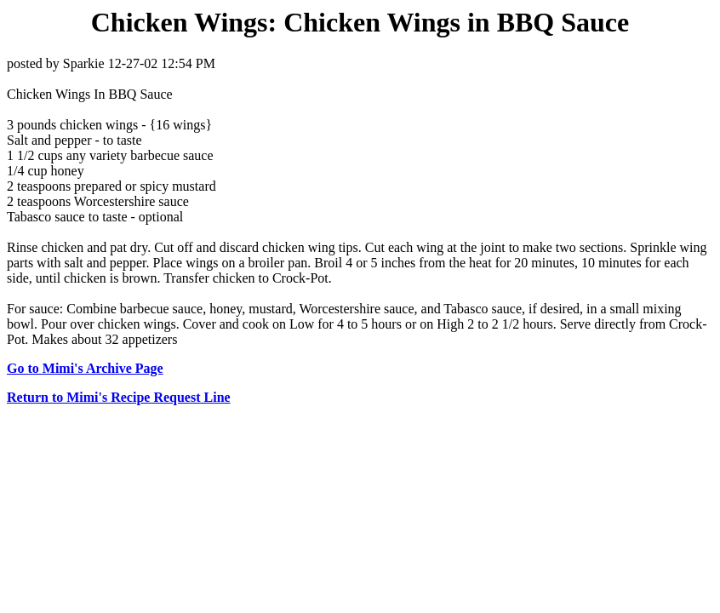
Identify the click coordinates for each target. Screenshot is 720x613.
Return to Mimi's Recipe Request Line (119, 397)
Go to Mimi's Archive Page (85, 368)
